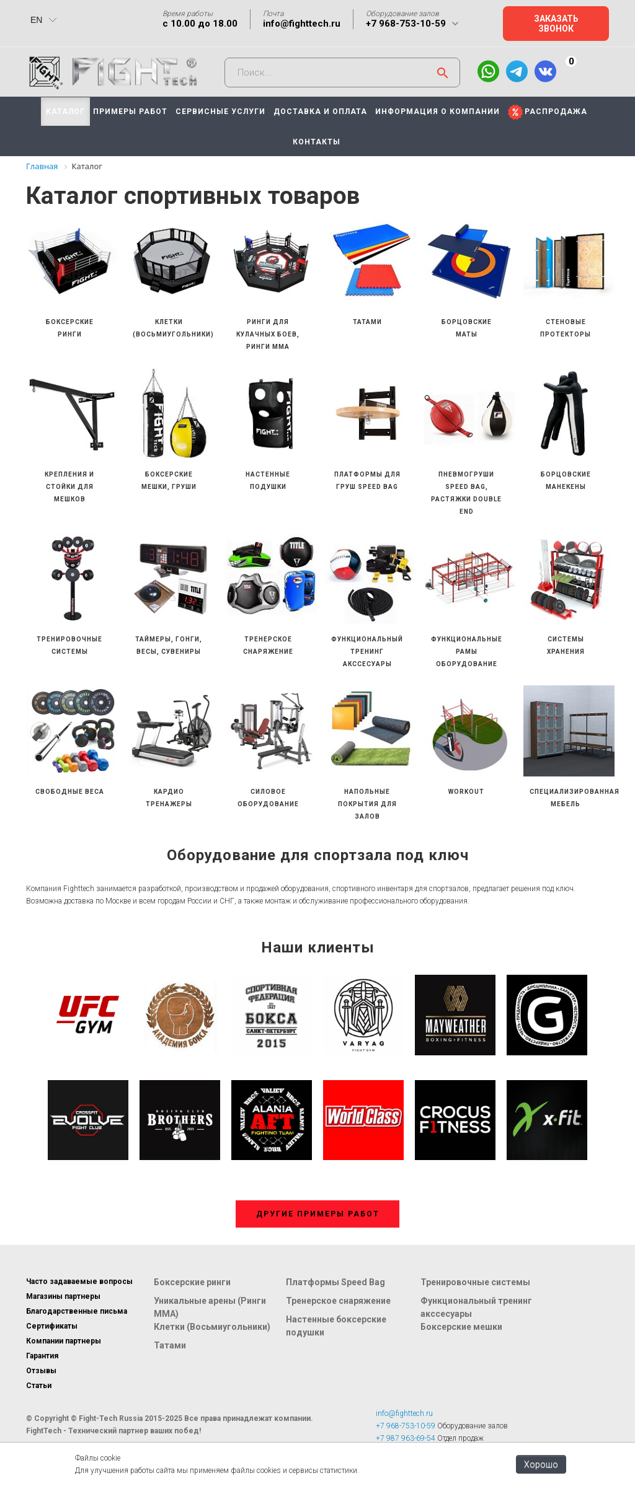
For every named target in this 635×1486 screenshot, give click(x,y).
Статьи (38, 1385)
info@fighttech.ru (301, 23)
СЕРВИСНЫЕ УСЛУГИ (220, 111)
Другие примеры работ (318, 1214)
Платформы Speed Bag (335, 1282)
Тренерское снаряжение (338, 1301)
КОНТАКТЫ (316, 142)
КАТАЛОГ (65, 111)
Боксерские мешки (461, 1327)
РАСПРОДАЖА (556, 111)
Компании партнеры (63, 1341)
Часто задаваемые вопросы (79, 1281)
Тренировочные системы (475, 1282)
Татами (170, 1345)
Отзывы (41, 1370)
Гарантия (42, 1356)
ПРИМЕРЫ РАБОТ (130, 111)
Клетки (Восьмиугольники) (212, 1327)
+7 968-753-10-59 (406, 23)
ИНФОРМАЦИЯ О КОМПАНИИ (437, 111)
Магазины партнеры (63, 1296)
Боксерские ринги (192, 1282)
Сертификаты (52, 1326)
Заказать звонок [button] (556, 23)
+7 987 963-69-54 (405, 1438)
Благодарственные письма (76, 1311)
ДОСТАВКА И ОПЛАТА (320, 111)
